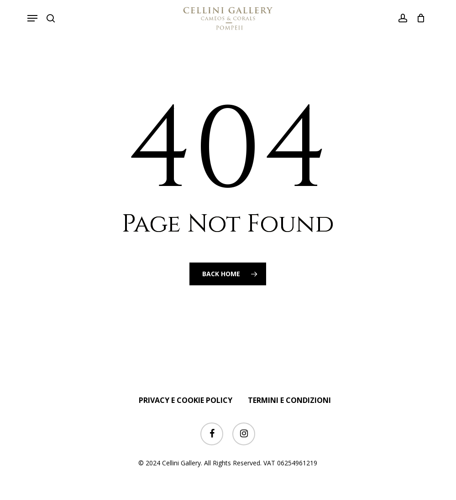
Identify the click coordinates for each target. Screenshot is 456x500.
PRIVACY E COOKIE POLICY (185, 400)
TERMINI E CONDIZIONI (289, 400)
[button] (32, 18)
